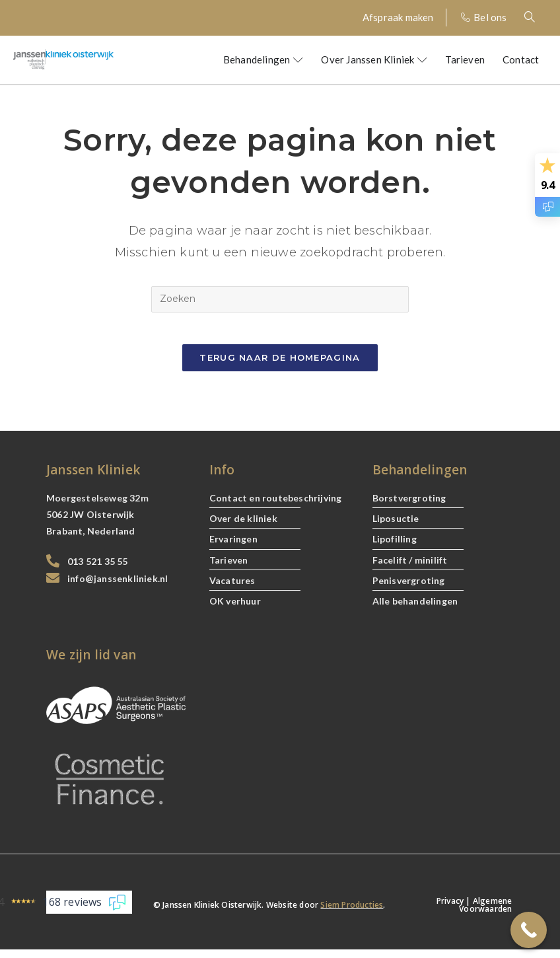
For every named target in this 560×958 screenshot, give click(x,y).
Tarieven (465, 59)
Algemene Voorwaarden (485, 913)
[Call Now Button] (528, 930)
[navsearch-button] (537, 18)
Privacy (450, 909)
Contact (521, 59)
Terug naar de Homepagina (279, 365)
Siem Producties (351, 913)
